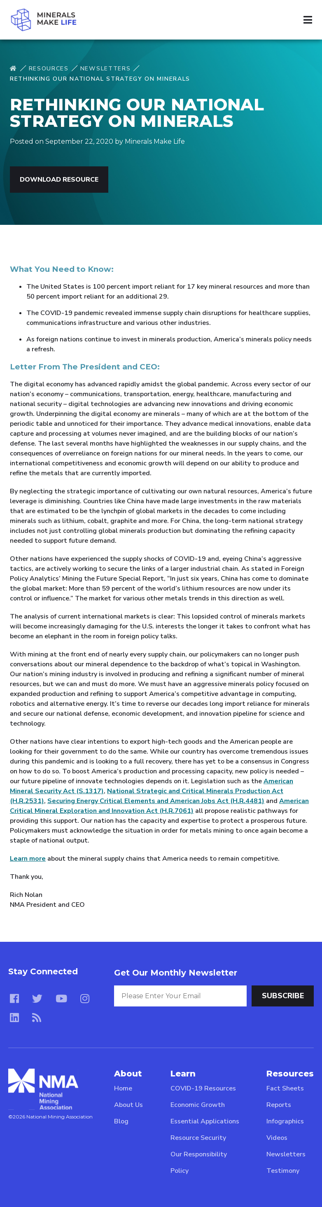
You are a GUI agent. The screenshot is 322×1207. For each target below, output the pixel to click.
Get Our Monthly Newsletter (175, 973)
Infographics (285, 1121)
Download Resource (59, 179)
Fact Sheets (285, 1088)
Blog (121, 1121)
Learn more (28, 858)
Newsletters (105, 68)
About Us (128, 1104)
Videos (276, 1137)
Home (123, 1088)
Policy (179, 1170)
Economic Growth (197, 1104)
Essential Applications (204, 1121)
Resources (49, 68)
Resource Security (198, 1137)
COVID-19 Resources (203, 1088)
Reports (278, 1104)
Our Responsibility (198, 1154)
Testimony (282, 1170)
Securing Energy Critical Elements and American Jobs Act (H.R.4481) (155, 800)
